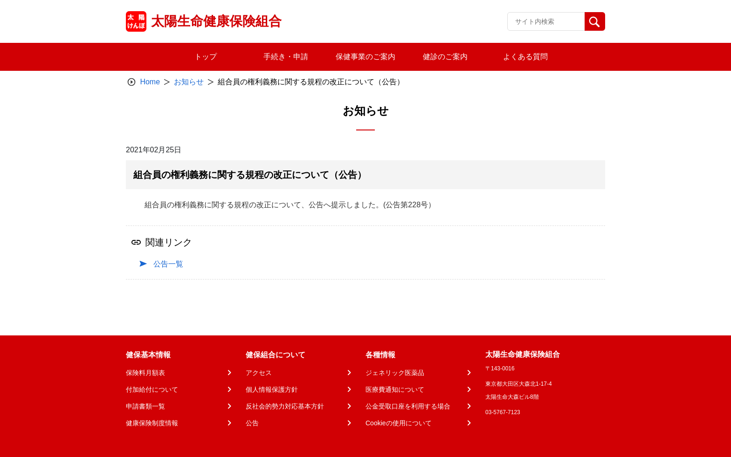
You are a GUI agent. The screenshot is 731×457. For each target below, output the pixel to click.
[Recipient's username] (546, 21)
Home (150, 82)
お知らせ (189, 82)
